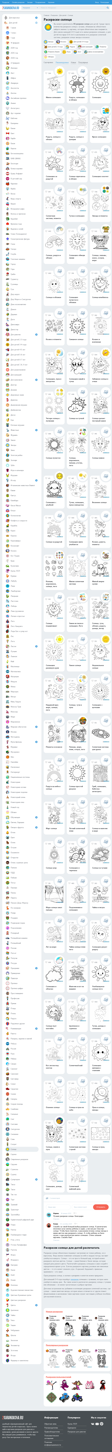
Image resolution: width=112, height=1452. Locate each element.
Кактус (11, 495)
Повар (11, 913)
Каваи (10, 490)
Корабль (11, 526)
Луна (66, 52)
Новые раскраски (54, 1311)
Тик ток (11, 1195)
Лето (10, 641)
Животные (22, 430)
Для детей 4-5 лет (15, 350)
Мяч (10, 757)
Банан (10, 128)
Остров (11, 847)
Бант (10, 133)
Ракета (11, 1034)
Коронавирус (13, 541)
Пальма (11, 868)
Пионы (11, 893)
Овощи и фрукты (22, 827)
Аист (10, 73)
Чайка (10, 1315)
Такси (10, 1189)
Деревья (11, 314)
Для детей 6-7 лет (15, 360)
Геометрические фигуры (18, 239)
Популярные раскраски (57, 1345)
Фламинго (12, 1260)
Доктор (11, 385)
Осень (10, 842)
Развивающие (22, 1029)
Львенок (11, 656)
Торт (10, 1200)
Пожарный (12, 933)
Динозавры (12, 324)
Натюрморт (13, 772)
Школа (11, 1335)
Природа (12, 978)
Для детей (21, 23)
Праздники (22, 968)
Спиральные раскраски (17, 1159)
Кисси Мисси (13, 506)
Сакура (11, 1064)
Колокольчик (13, 516)
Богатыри (12, 164)
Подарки (12, 918)
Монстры (12, 712)
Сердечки (12, 1089)
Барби (10, 138)
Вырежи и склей (14, 229)
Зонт (77, 52)
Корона (11, 536)
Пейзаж (11, 878)
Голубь (11, 254)
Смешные (12, 1114)
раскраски (75, 1279)
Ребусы (11, 1044)
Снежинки (12, 1134)
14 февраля (12, 43)
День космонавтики (16, 304)
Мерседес (12, 692)
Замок (10, 440)
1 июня (11, 28)
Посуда (11, 963)
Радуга (11, 1018)
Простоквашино (14, 993)
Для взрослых (21, 18)
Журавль (11, 435)
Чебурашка (12, 1330)
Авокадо (11, 68)
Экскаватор (12, 1345)
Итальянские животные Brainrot (20, 485)
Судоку (11, 1174)
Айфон (11, 78)
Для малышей (13, 375)
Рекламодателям (51, 1428)
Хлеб (10, 1275)
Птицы (11, 1008)
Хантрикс (12, 1265)
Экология (12, 1340)
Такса (10, 1184)
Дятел (10, 415)
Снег (10, 1119)
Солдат (11, 1144)
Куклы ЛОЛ (13, 571)
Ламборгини (13, 591)
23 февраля (12, 63)
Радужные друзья (15, 1024)
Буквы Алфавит (14, 174)
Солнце (11, 1149)
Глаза (10, 244)
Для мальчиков (22, 380)
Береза (11, 148)
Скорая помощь (14, 1104)
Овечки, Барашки (15, 822)
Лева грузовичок (15, 611)
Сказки (11, 1094)
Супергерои (22, 1179)
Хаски (10, 1270)
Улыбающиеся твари (16, 1235)
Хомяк (11, 1280)
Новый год (12, 807)
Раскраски (5, 2)
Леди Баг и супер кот (17, 631)
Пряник (11, 1003)
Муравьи (11, 747)
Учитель (11, 1250)
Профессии (12, 998)
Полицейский (13, 943)
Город (11, 264)
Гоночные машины (15, 259)
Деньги (11, 309)
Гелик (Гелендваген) (16, 234)
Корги (10, 531)
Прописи (11, 983)
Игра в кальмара (15, 470)
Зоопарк (11, 460)
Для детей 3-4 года (16, 345)
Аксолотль (12, 88)
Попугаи (11, 958)
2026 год (12, 58)
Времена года (14, 224)
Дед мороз (12, 294)
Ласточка (12, 601)
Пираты (11, 898)
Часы (10, 1320)
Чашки (11, 1325)
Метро (11, 697)
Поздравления (40, 2)
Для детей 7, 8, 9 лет (17, 365)
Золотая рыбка (14, 455)
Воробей (11, 219)
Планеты (100, 47)
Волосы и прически (16, 214)
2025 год (12, 53)
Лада (10, 586)
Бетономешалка (14, 153)
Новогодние (13, 782)
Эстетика (12, 1350)
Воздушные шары (15, 209)
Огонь (10, 832)
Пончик (11, 948)
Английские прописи (16, 98)
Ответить (56, 1219)
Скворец (11, 1099)
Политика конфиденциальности (52, 1443)
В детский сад (14, 179)
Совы (10, 1139)
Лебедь (11, 606)
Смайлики (12, 1109)
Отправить (100, 1207)
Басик (10, 143)
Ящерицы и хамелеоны (17, 1360)
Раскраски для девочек (77, 1432)
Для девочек (22, 335)
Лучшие (11, 651)
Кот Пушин (12, 556)
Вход (97, 2)
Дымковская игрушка (16, 405)
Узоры (10, 1225)
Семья (10, 1084)
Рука (10, 1054)
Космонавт (12, 546)
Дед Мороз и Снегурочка (18, 299)
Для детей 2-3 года (16, 340)
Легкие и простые (15, 616)
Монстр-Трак (13, 707)
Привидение (13, 973)
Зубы (10, 465)
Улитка (11, 1230)
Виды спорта (13, 199)
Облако (11, 812)
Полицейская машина (16, 938)
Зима (10, 450)
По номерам (13, 908)
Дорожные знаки (15, 395)
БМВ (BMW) (13, 158)
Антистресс (13, 108)
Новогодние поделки (16, 792)
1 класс (11, 33)
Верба (10, 189)
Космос (11, 551)
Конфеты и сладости (16, 521)
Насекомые (13, 767)
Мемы (10, 687)
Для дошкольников (15, 370)
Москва (11, 732)
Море (10, 717)
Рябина (11, 1059)
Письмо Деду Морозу (17, 903)
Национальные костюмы (18, 777)
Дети (10, 319)
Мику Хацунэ (13, 702)
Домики (11, 390)
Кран (10, 561)
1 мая (10, 38)
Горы (10, 269)
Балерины (12, 123)
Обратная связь (50, 1424)
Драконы (12, 400)
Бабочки (11, 118)
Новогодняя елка (15, 802)
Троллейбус (13, 1215)
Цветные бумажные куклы (18, 1295)
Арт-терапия (13, 113)
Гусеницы (12, 284)
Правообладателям (52, 1432)
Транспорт (12, 1210)
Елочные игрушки (15, 425)
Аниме (11, 103)
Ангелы (11, 93)
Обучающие (22, 817)
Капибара (12, 500)
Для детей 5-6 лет (15, 355)
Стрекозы (12, 1169)
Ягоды (11, 1355)
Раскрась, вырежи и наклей (19, 1039)
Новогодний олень (15, 797)
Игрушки (11, 475)
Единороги (72, 1428)
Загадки (29, 2)
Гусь (10, 289)
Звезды (11, 445)
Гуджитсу (12, 279)
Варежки (11, 184)
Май (10, 661)
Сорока (11, 1154)
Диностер (12, 329)
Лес (10, 636)
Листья (22, 646)
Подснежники (13, 928)
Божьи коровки (14, 169)
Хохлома (12, 1285)
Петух (10, 883)
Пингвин (11, 888)
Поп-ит (11, 953)
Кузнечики (12, 566)
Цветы (22, 1305)
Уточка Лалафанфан (16, 1245)
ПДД (10, 873)
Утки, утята (13, 1240)
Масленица (12, 666)
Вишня (11, 204)
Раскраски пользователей (58, 1377)
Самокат (11, 1069)
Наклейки (12, 762)
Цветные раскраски (16, 1300)
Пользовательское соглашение (51, 1437)
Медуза (11, 682)
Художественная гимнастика (19, 1290)
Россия (11, 1049)
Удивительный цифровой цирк (20, 1220)
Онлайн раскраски (18, 2)
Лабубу (11, 581)
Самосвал (12, 1074)
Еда (10, 420)
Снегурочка (13, 1129)
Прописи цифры (14, 988)
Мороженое (13, 722)
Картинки (51, 2)
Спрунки (11, 1164)
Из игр (22, 480)
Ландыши (12, 596)
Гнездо (11, 249)
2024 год (12, 48)
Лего (10, 621)
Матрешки (12, 677)
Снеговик (12, 1124)
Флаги (10, 1255)
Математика (13, 671)
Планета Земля (51, 52)
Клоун (10, 511)
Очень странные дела (17, 863)
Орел (10, 837)
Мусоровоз (12, 752)
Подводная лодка (15, 923)
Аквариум (12, 83)
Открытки (12, 858)
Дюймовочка (13, 410)
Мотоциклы (13, 737)
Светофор (12, 1079)
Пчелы (11, 1013)
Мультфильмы (22, 742)
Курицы (11, 576)
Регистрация (104, 2)
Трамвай (11, 1205)
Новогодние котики (16, 787)
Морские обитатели (22, 727)
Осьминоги (12, 853)
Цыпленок (12, 1310)
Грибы (10, 274)
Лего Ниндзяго (14, 626)
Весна (10, 194)
